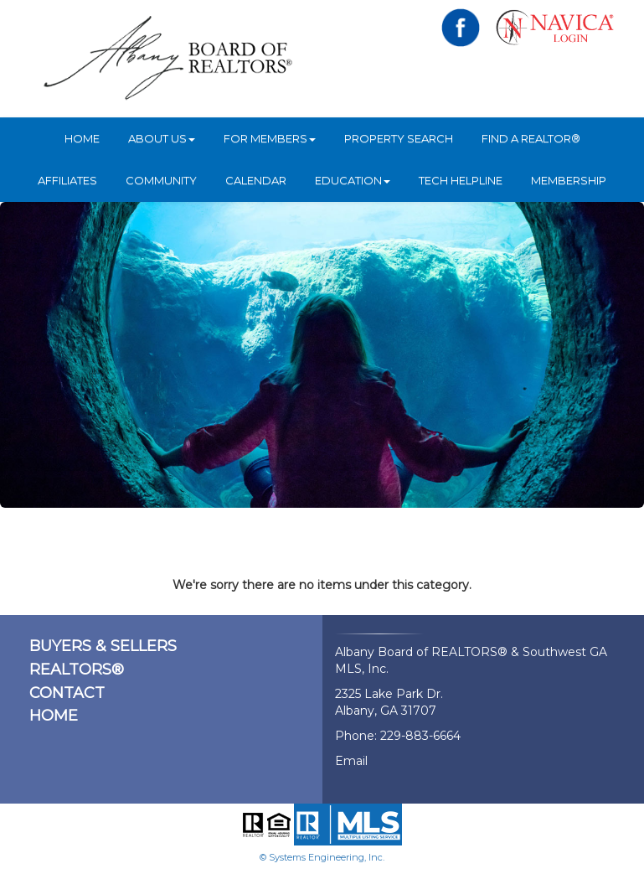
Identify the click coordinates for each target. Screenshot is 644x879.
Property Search (398, 138)
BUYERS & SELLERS (103, 646)
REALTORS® (76, 669)
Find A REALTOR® (531, 138)
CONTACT (67, 693)
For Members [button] (270, 138)
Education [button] (352, 180)
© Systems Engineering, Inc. (322, 857)
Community (161, 180)
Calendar (255, 180)
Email (351, 760)
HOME (82, 138)
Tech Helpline (460, 180)
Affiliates (67, 180)
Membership (568, 180)
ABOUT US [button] (161, 138)
